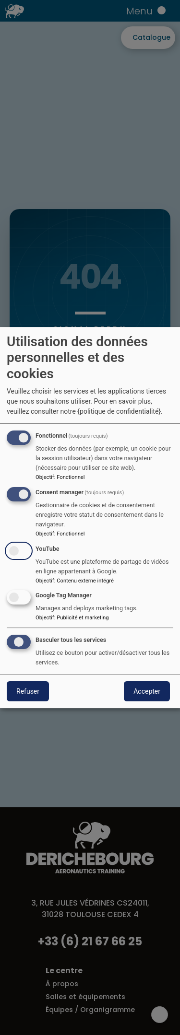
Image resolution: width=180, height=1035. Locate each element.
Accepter (146, 691)
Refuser (27, 691)
